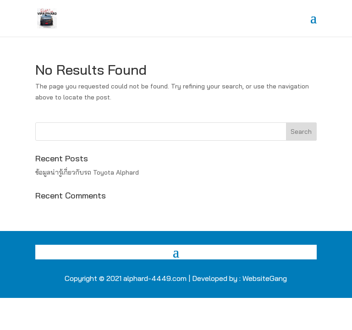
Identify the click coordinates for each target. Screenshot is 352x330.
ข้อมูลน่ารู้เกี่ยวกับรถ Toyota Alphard (87, 172)
